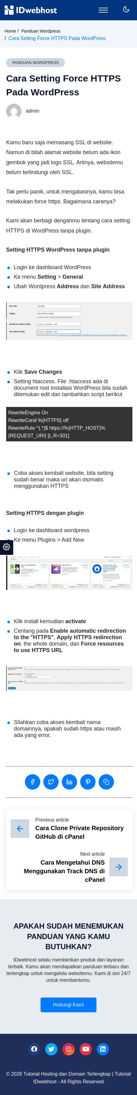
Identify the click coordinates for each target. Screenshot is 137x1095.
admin (22, 110)
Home (10, 31)
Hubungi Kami (68, 1004)
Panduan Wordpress (40, 31)
